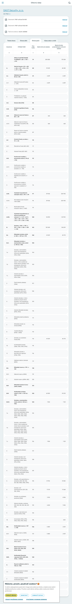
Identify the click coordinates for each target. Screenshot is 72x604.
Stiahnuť (64, 19)
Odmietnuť (24, 595)
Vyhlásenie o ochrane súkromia (36, 599)
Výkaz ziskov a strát (50, 41)
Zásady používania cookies (14, 599)
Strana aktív (23, 41)
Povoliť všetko (11, 595)
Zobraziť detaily (37, 595)
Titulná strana (11, 41)
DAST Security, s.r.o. (13, 10)
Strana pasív (35, 41)
